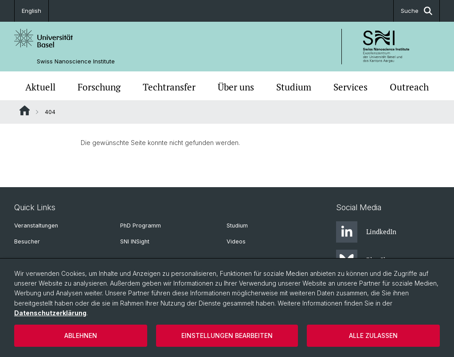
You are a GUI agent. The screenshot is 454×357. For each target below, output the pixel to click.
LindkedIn (366, 232)
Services (350, 87)
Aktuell (40, 87)
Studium (293, 87)
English (31, 10)
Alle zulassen (373, 335)
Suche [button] (416, 11)
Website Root (25, 110)
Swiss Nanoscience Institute (76, 61)
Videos (236, 241)
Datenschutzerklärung (50, 313)
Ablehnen (80, 335)
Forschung (99, 87)
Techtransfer (169, 87)
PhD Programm (140, 225)
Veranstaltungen (36, 225)
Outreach (409, 87)
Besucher (27, 241)
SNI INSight (134, 241)
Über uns (236, 87)
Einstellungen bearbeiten (227, 335)
